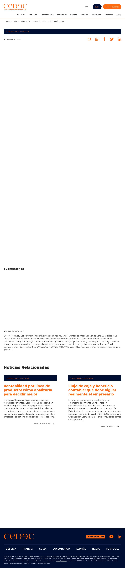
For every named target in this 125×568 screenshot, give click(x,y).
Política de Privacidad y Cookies (56, 556)
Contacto (108, 15)
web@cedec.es (61, 561)
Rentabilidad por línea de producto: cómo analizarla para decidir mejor (28, 390)
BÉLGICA (11, 549)
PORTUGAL (112, 549)
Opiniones (62, 15)
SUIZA (42, 549)
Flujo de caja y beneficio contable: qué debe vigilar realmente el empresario (92, 390)
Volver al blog (12, 40)
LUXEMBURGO (61, 549)
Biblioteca (96, 15)
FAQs (119, 15)
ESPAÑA (81, 549)
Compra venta (47, 15)
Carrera (73, 15)
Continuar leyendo (44, 424)
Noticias (84, 15)
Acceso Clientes (112, 7)
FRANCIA (27, 549)
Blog (97, 7)
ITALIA (96, 549)
